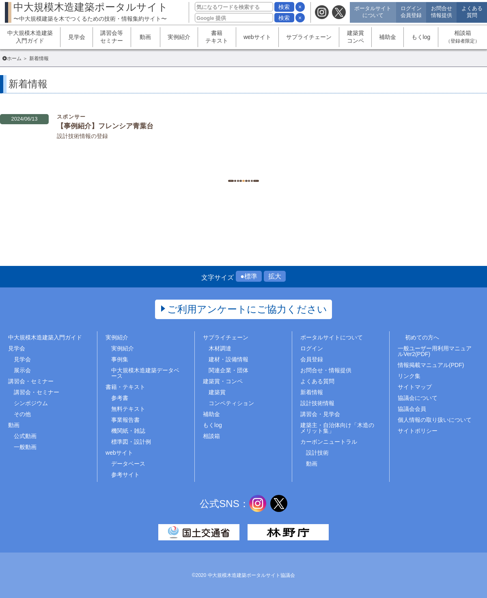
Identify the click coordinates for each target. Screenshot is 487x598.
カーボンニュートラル (328, 441)
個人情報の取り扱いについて (435, 420)
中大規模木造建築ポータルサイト (90, 11)
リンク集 (409, 376)
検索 (284, 7)
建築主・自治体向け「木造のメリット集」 (337, 428)
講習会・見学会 (320, 414)
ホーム (14, 58)
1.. (182, 170)
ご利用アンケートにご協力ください (247, 309)
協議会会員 (412, 409)
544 (243, 170)
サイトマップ (415, 387)
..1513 (304, 170)
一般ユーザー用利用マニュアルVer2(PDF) (435, 351)
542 (202, 170)
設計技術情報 (317, 403)
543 (223, 170)
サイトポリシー (417, 430)
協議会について (417, 398)
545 (263, 170)
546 (284, 170)
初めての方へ (422, 337)
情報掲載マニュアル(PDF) (431, 365)
